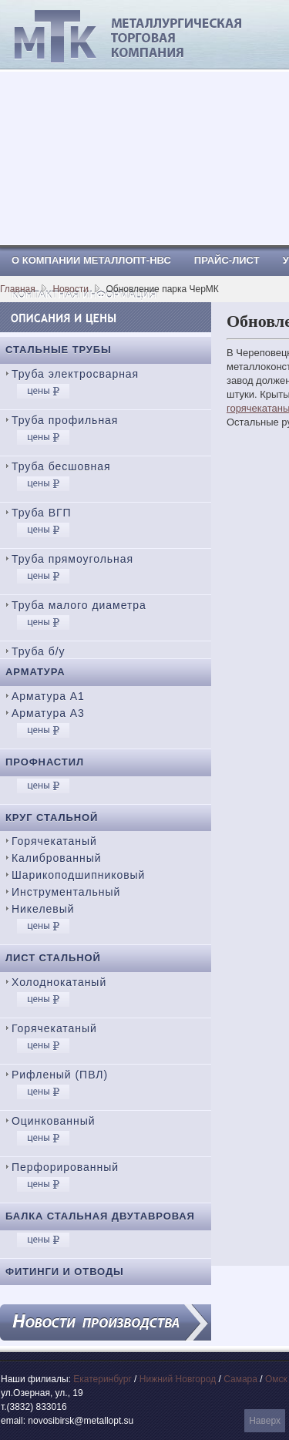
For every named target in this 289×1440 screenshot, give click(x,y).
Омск (276, 1379)
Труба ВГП (42, 512)
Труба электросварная (75, 374)
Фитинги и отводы (64, 1271)
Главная (17, 289)
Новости (70, 289)
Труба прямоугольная (72, 559)
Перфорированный (65, 1167)
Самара (240, 1379)
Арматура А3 (48, 713)
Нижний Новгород (177, 1379)
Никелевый (43, 909)
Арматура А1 (48, 696)
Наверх (265, 1420)
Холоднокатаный (59, 982)
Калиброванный (56, 858)
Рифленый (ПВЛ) (60, 1074)
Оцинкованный (53, 1121)
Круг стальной (51, 817)
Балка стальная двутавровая (100, 1216)
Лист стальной (53, 958)
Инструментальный (66, 892)
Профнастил (44, 762)
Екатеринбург (102, 1379)
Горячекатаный (54, 841)
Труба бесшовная (61, 466)
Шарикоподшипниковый (78, 875)
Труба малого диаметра (79, 605)
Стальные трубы (58, 349)
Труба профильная (65, 420)
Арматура (35, 672)
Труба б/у (39, 651)
